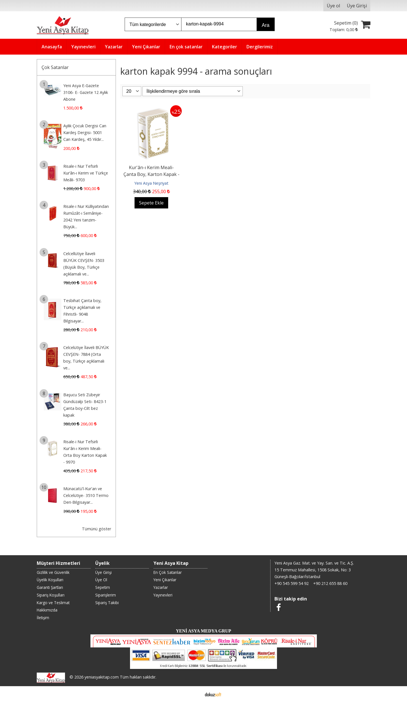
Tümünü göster (96, 528)
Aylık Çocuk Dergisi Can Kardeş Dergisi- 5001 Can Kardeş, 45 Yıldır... (84, 132)
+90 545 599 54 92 (291, 583)
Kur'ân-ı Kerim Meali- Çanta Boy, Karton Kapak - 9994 (151, 174)
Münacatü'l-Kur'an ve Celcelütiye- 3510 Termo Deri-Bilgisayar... (86, 495)
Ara (265, 25)
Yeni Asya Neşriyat (151, 183)
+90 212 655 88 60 (330, 583)
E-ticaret (195, 694)
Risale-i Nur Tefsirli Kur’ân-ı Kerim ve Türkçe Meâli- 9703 (85, 172)
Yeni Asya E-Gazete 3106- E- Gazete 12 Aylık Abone (85, 92)
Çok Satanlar (55, 67)
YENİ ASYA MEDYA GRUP (203, 630)
